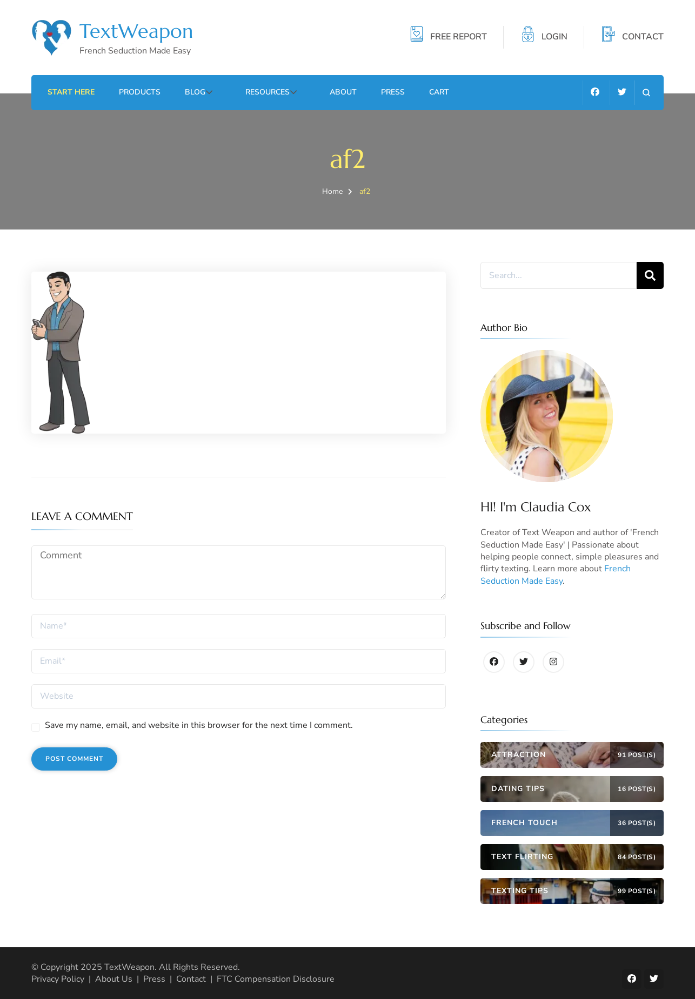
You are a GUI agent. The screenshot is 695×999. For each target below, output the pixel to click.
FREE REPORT (458, 37)
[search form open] (646, 92)
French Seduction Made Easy (555, 574)
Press (378, 92)
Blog (195, 92)
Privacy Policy (57, 979)
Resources (260, 92)
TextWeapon (136, 31)
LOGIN (554, 37)
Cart (424, 92)
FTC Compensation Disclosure (276, 979)
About (328, 92)
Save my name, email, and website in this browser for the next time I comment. (199, 725)
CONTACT (643, 37)
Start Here (71, 92)
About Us (113, 979)
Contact (191, 979)
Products (140, 92)
